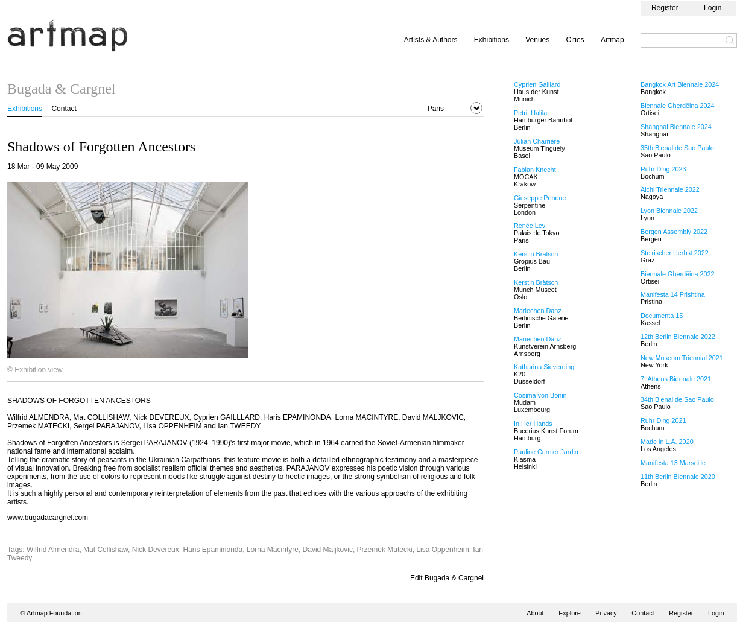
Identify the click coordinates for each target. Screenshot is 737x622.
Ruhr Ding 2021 (663, 420)
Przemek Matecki (385, 549)
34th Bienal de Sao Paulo (677, 399)
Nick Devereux (155, 549)
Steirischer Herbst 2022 (675, 252)
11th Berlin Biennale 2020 (678, 476)
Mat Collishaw (105, 549)
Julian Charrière (537, 141)
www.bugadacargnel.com (47, 517)
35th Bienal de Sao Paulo (677, 147)
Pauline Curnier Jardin (546, 451)
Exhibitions (491, 40)
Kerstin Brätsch (536, 254)
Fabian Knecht (535, 169)
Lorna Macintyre (273, 549)
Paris (436, 108)
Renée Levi (530, 225)
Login (712, 8)
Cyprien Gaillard (537, 84)
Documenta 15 (662, 315)
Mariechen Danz (537, 310)
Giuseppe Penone (540, 198)
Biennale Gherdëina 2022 (677, 274)
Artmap (612, 40)
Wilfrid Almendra (53, 549)
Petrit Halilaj (531, 112)
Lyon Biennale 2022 (669, 210)
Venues (537, 40)
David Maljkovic (328, 549)
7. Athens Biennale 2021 (676, 378)
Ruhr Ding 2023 (663, 169)
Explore (569, 613)
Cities (575, 40)
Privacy (605, 613)
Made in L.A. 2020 (667, 441)
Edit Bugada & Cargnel (447, 578)
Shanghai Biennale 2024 (676, 126)
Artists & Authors (431, 40)
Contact (63, 108)
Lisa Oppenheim (442, 549)
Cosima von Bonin (540, 395)
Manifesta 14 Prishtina (673, 294)
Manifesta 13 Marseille (673, 462)
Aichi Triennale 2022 (670, 189)
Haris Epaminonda (212, 549)
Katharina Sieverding (544, 366)
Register (664, 8)
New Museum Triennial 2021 (682, 357)
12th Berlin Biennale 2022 (678, 336)
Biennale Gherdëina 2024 (677, 105)
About (535, 613)
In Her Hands (533, 423)
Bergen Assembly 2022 (674, 231)
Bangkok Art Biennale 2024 (680, 84)
